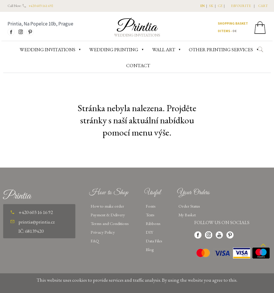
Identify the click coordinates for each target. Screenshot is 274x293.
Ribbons (153, 223)
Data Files (154, 240)
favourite (241, 5)
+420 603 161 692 (41, 5)
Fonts (151, 206)
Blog (150, 249)
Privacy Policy (103, 232)
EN (202, 5)
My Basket (187, 214)
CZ (220, 5)
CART (263, 5)
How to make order (107, 206)
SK (211, 5)
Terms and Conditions (110, 223)
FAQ (95, 240)
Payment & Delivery (108, 214)
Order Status (189, 206)
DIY (149, 232)
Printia (137, 27)
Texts (150, 214)
